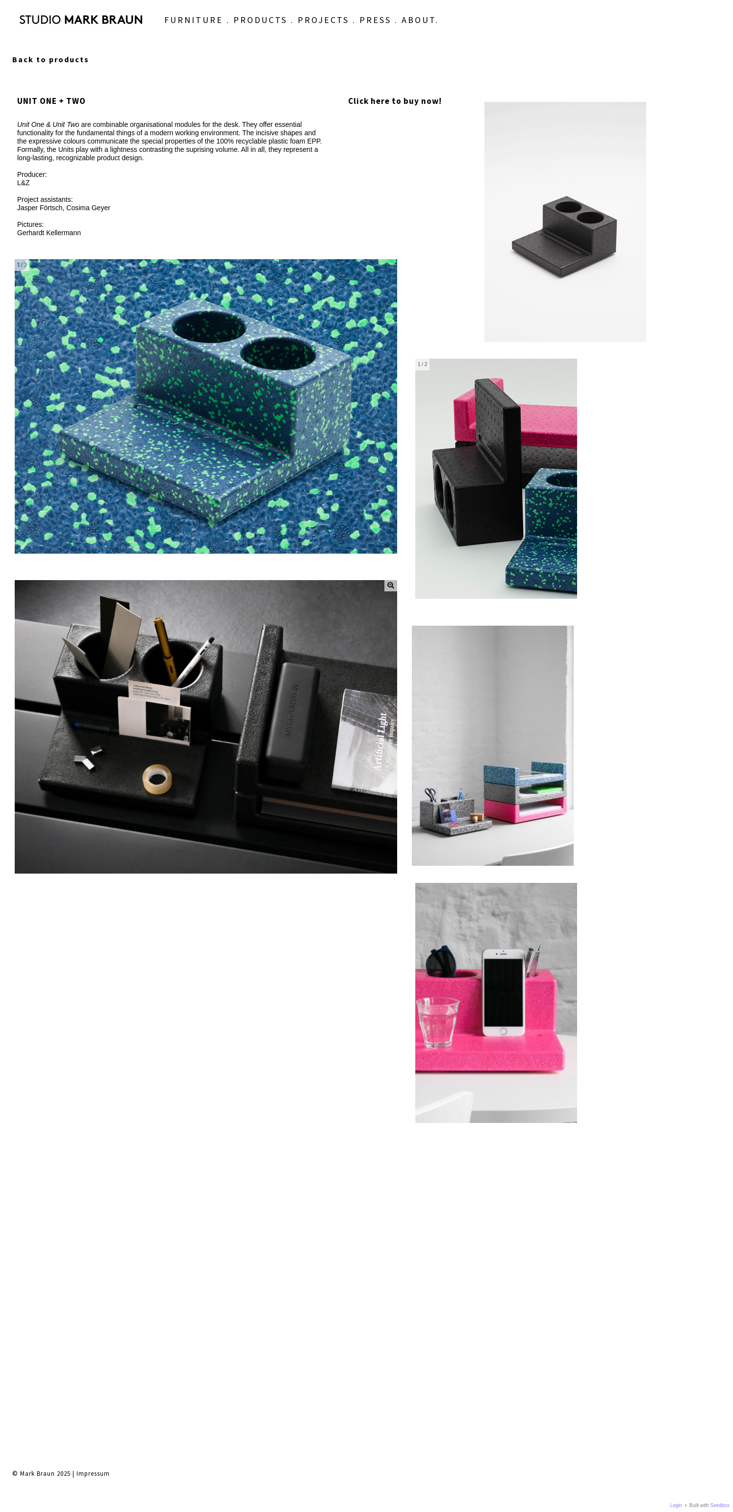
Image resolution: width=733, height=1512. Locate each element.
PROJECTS (281, 30)
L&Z (23, 183)
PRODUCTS (218, 30)
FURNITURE (151, 30)
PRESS (333, 30)
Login (676, 1505)
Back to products (50, 59)
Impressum (93, 1162)
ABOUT (376, 30)
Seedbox (720, 1505)
